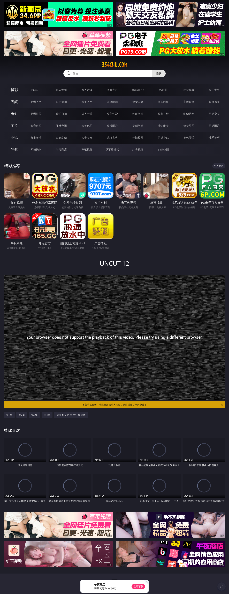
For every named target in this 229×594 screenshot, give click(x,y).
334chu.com (114, 64)
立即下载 (138, 586)
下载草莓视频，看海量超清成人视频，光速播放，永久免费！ (153, 405)
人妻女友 (86, 138)
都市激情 (35, 138)
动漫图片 (112, 126)
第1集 (9, 414)
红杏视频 (137, 149)
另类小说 (163, 138)
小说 (14, 137)
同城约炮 (35, 149)
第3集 (34, 414)
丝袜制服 (163, 102)
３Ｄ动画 (112, 102)
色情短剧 (163, 149)
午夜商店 (61, 149)
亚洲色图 (61, 126)
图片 (14, 125)
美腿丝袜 (137, 126)
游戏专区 (112, 90)
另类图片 (214, 126)
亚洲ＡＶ (35, 102)
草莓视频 (86, 149)
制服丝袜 (137, 114)
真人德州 (61, 90)
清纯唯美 (163, 126)
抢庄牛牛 (214, 90)
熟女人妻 (137, 102)
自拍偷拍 (61, 102)
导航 (14, 149)
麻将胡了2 (138, 90)
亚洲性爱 (35, 114)
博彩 (14, 89)
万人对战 (86, 90)
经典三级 (163, 114)
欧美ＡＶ (86, 102)
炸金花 (163, 90)
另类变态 (214, 114)
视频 (14, 101)
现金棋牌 (188, 90)
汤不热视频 (112, 149)
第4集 (47, 414)
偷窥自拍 (35, 126)
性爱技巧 (214, 138)
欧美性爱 (112, 114)
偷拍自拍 (61, 114)
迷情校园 (137, 138)
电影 (14, 113)
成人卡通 (86, 114)
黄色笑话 (188, 138)
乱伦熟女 (188, 114)
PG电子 (35, 90)
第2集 (22, 414)
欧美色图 (86, 126)
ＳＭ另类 (214, 102)
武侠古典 (112, 138)
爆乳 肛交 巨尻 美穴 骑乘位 (71, 414)
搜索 (159, 73)
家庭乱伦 (61, 138)
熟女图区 (188, 126)
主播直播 (188, 102)
